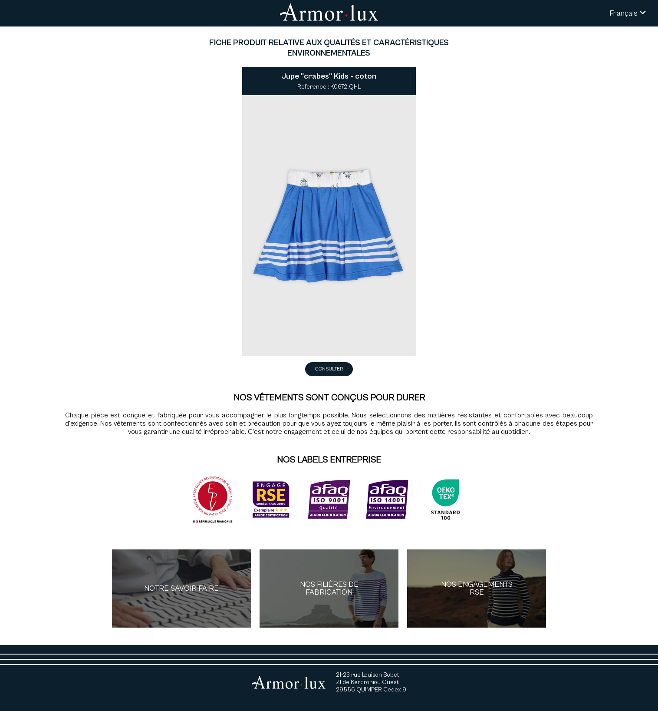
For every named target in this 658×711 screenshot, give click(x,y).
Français (627, 13)
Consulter (329, 369)
